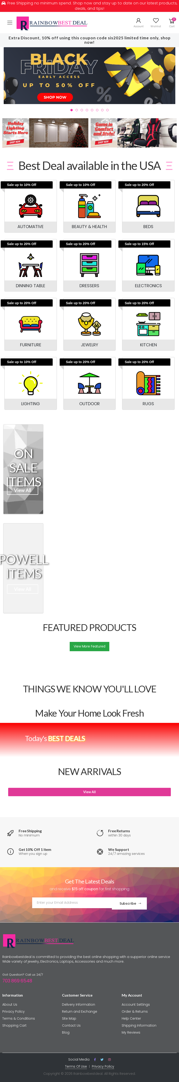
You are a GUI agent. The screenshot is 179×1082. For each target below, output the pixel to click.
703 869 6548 (17, 979)
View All (22, 490)
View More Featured (89, 646)
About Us (9, 1003)
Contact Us (71, 1024)
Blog (65, 1031)
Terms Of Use (76, 1065)
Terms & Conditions (18, 1017)
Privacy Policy (13, 1010)
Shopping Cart (14, 1024)
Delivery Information (78, 1003)
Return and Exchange (79, 1010)
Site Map (69, 1017)
